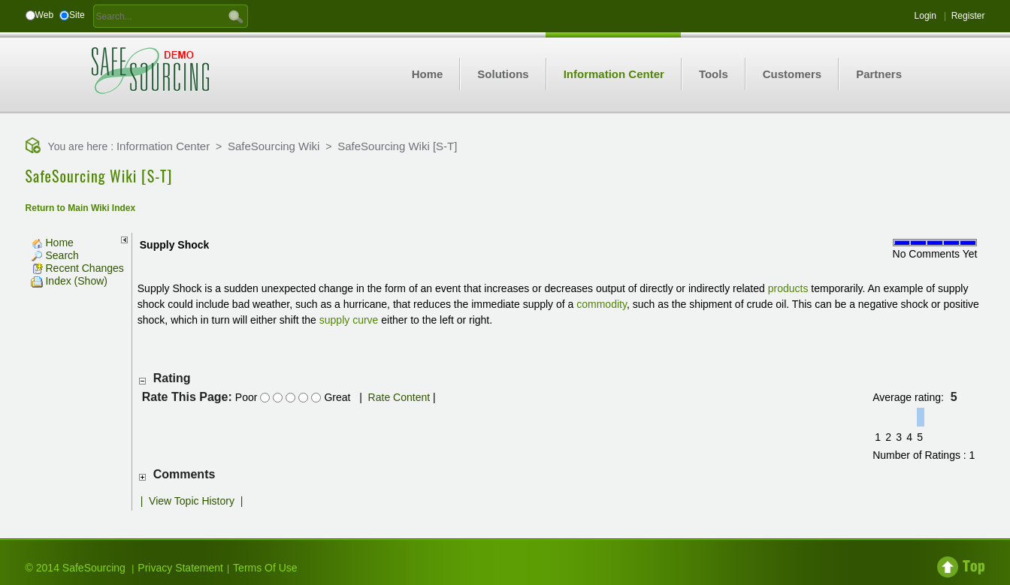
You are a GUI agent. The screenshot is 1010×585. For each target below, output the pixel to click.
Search (55, 255)
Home (52, 243)
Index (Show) (69, 281)
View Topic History (191, 501)
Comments (184, 474)
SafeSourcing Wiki (274, 146)
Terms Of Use (265, 568)
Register (968, 16)
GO (236, 16)
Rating (172, 378)
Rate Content (399, 397)
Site (77, 15)
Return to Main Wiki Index (81, 208)
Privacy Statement (180, 568)
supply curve (349, 320)
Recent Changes (77, 268)
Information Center (163, 146)
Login (925, 16)
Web (44, 15)
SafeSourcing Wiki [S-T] (397, 146)
